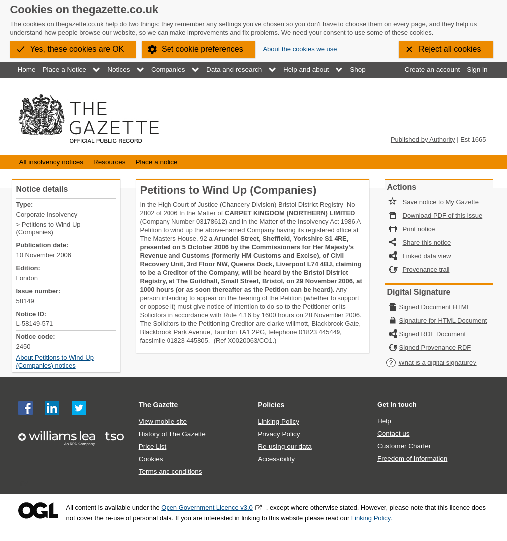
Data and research (234, 69)
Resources (109, 162)
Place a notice (157, 162)
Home (27, 69)
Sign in (477, 69)
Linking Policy (278, 421)
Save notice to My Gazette (441, 202)
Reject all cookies (450, 49)
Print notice (419, 229)
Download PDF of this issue (443, 215)
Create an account (432, 69)
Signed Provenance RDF (435, 347)
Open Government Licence (38, 510)
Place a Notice (64, 69)
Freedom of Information (412, 458)
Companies (168, 69)
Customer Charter (404, 446)
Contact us (393, 433)
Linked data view (427, 256)
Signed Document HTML (434, 307)
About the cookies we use (300, 49)
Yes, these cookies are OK (77, 49)
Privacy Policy (279, 434)
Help (384, 421)
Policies (271, 405)
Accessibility (276, 459)
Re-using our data (284, 446)
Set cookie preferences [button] (202, 49)
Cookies (151, 459)
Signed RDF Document (432, 334)
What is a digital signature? (431, 362)
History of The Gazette (172, 434)
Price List (153, 446)
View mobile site (163, 421)
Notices (118, 69)
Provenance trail (426, 269)
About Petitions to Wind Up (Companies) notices (55, 361)
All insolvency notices (51, 162)
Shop (358, 69)
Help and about (306, 69)
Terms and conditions (170, 471)
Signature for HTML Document (443, 320)
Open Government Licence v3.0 (207, 507)
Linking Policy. (371, 518)
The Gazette (158, 405)
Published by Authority (423, 139)
